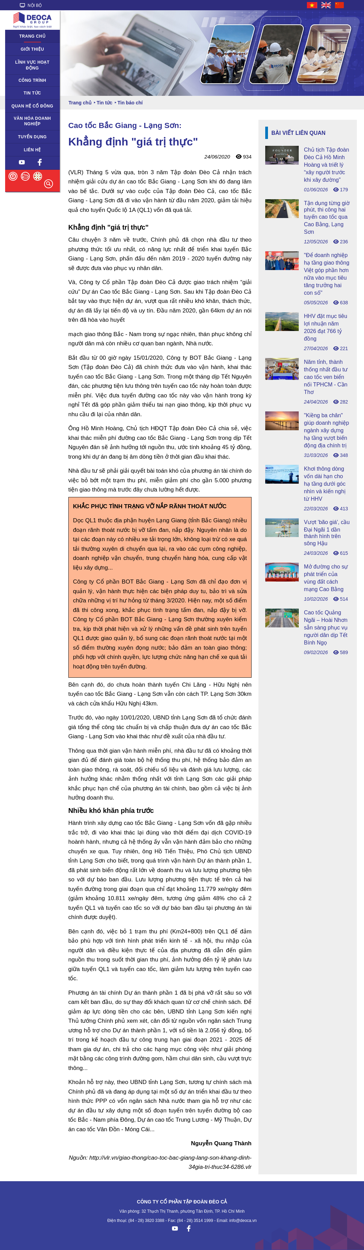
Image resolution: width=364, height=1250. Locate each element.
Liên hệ (32, 150)
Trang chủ (32, 36)
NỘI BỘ (31, 5)
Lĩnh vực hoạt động (32, 65)
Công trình (32, 80)
